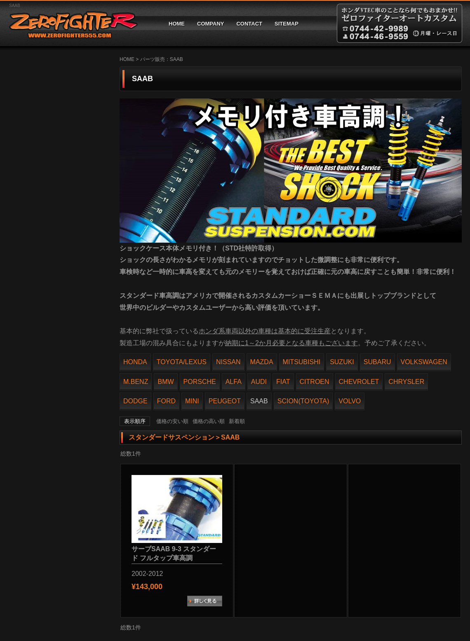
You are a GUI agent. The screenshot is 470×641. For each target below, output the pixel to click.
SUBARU (377, 361)
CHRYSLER (406, 381)
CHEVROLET (359, 381)
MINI (192, 401)
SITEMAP (286, 24)
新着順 (237, 421)
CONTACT (249, 24)
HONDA (135, 361)
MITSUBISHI (302, 361)
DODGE (135, 401)
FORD (166, 401)
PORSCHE (199, 381)
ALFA (234, 381)
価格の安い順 (172, 421)
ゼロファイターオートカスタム (70, 23)
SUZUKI (342, 361)
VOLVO (349, 401)
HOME (177, 24)
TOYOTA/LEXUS (182, 361)
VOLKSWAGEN (424, 361)
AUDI (259, 381)
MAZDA (261, 361)
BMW (165, 381)
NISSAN (228, 361)
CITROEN (314, 381)
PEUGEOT (225, 401)
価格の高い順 (209, 421)
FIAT (283, 381)
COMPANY (210, 24)
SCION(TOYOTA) (303, 401)
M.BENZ (135, 381)
